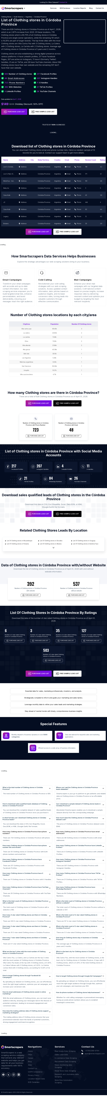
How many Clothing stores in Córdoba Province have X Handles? (23, 874)
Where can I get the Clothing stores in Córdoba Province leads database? (77, 788)
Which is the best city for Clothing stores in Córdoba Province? (75, 952)
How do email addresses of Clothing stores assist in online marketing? (24, 993)
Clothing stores (6, 17)
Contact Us (63, 2)
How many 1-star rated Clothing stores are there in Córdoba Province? (25, 938)
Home (30, 1051)
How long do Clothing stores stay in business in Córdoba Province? (77, 938)
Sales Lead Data (61, 1055)
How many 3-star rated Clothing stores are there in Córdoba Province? (25, 927)
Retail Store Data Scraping (65, 1071)
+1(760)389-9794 (90, 1050)
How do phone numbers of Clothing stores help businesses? (78, 992)
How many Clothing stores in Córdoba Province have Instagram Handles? (75, 860)
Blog (91, 8)
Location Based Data (36, 1079)
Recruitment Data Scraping (65, 1061)
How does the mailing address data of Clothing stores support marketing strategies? (25, 1012)
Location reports (80, 8)
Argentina (29, 17)
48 (71, 430)
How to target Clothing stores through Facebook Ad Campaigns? (22, 976)
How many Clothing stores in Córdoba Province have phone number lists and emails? (25, 846)
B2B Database (65, 8)
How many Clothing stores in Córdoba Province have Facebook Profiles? (22, 860)
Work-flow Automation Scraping (63, 1081)
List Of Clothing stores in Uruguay (84, 540)
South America (18, 17)
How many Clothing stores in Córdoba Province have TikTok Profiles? (78, 874)
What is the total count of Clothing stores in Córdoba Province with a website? (25, 902)
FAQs (30, 1055)
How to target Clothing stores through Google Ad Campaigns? (79, 976)
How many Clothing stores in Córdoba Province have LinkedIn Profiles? (79, 846)
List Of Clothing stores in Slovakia (51, 540)
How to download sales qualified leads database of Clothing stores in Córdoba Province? (25, 805)
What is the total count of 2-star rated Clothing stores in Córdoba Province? (76, 927)
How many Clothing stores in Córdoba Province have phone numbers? (25, 832)
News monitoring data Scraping (63, 1066)
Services (53, 8)
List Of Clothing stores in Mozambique (19, 540)
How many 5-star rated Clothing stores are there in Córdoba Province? (25, 916)
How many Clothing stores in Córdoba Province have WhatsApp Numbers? (75, 888)
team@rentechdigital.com (93, 1053)
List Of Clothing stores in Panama (18, 544)
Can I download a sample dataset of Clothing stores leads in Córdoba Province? (78, 805)
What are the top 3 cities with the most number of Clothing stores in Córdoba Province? (24, 952)
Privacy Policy (33, 1075)
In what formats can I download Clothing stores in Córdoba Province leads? (24, 819)
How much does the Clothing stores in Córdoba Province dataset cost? (77, 819)
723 (36, 430)
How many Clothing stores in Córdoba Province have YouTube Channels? (25, 888)
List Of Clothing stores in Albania (50, 544)
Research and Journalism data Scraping (67, 1075)
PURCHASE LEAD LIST (14, 111)
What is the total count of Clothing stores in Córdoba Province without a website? (79, 902)
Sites (30, 1065)
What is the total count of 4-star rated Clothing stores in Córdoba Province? (76, 916)
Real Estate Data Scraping (65, 1051)
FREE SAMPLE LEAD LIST (43, 111)
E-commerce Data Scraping (66, 1058)
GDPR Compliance (35, 1072)
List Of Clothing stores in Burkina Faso (85, 544)
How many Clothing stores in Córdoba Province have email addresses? (78, 832)
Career (30, 1058)
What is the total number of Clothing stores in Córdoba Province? (23, 788)
